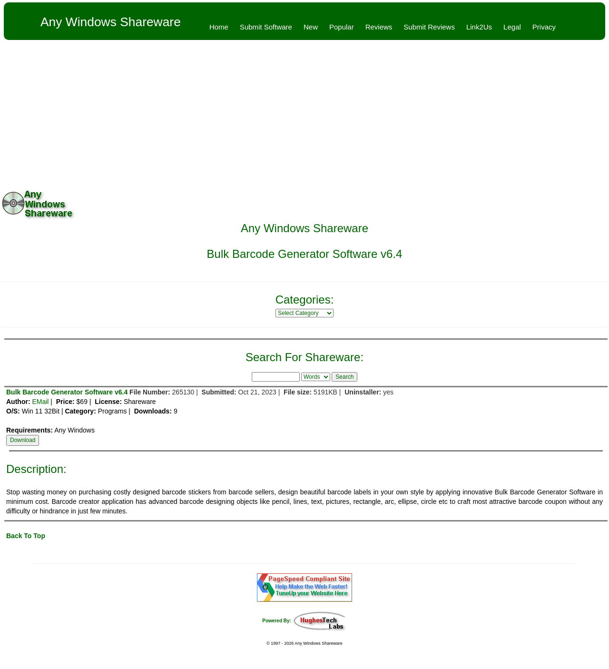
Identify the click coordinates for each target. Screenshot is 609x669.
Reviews (379, 27)
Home (218, 27)
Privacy (544, 27)
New (311, 27)
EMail (40, 401)
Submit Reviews (429, 27)
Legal (512, 27)
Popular (341, 27)
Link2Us (479, 27)
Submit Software (266, 27)
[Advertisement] (304, 111)
